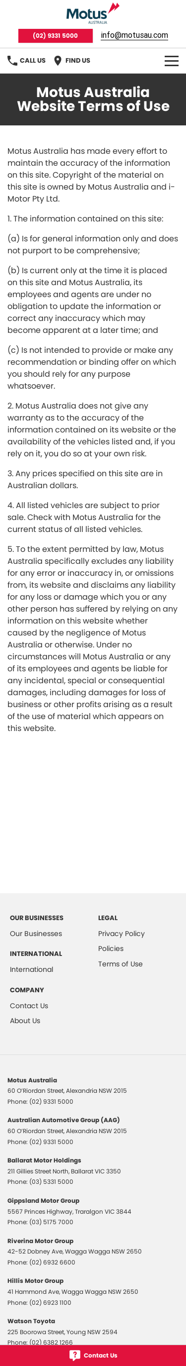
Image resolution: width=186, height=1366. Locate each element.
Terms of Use (120, 964)
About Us (25, 1021)
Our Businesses (36, 934)
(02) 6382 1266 (51, 1342)
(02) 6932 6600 (52, 1262)
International (31, 969)
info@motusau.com (134, 35)
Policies (111, 948)
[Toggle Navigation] (172, 60)
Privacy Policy (121, 934)
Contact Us (29, 1006)
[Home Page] (93, 13)
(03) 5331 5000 (51, 1181)
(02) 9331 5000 (55, 35)
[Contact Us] (93, 1355)
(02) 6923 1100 (50, 1302)
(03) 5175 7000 (51, 1222)
